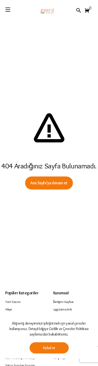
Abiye (8, 309)
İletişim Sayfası (63, 302)
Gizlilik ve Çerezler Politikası (69, 328)
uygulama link (62, 309)
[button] (88, 10)
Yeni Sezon (13, 302)
